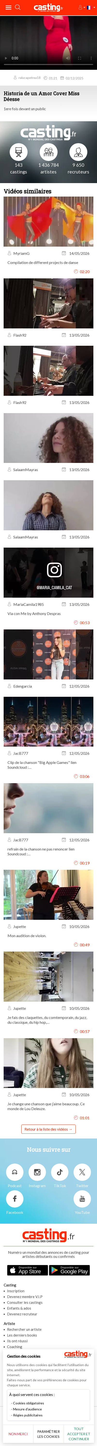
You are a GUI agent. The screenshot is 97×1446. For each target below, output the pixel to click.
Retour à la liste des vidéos (46, 1129)
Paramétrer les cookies (48, 1434)
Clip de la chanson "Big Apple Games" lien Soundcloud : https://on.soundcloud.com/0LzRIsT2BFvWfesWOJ (48, 765)
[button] (81, 7)
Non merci (18, 1434)
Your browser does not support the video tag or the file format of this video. (48, 42)
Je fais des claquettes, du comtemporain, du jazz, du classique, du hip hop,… (47, 1019)
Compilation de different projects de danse (42, 262)
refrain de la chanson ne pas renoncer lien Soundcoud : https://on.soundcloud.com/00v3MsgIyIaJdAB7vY (48, 851)
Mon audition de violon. (26, 935)
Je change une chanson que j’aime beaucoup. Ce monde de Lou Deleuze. (46, 1106)
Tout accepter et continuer (78, 1434)
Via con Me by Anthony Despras (34, 613)
